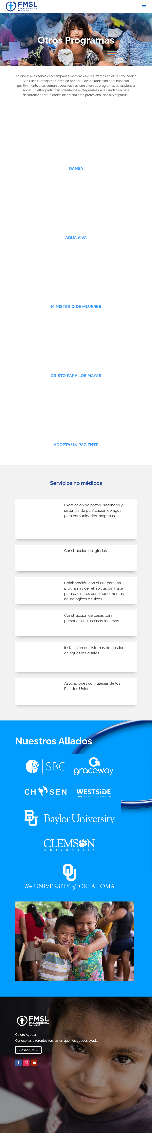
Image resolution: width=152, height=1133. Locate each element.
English (5, 1130)
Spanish (5, 1125)
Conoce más (28, 1040)
